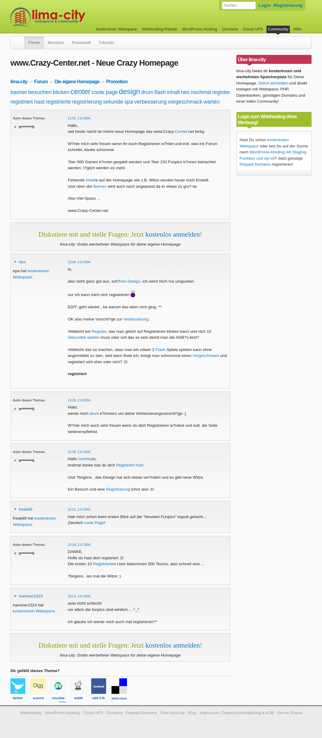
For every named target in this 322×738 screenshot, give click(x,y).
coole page (105, 92)
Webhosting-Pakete (159, 29)
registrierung (87, 102)
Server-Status (289, 713)
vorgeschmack (185, 102)
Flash (160, 349)
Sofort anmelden (273, 83)
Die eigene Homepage (77, 81)
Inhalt (91, 180)
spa (128, 102)
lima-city (18, 81)
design (129, 91)
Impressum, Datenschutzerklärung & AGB (236, 713)
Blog (192, 713)
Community (278, 29)
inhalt (173, 92)
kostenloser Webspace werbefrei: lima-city (70, 17)
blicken (61, 92)
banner (18, 92)
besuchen (40, 92)
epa (22, 262)
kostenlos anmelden (172, 234)
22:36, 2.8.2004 (79, 544)
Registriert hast (129, 465)
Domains (230, 29)
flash (160, 92)
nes (185, 92)
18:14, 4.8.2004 (79, 596)
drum (147, 92)
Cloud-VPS (253, 29)
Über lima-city (172, 713)
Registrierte (103, 564)
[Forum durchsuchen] (239, 5)
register (221, 92)
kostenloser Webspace (116, 29)
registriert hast (27, 102)
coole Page (94, 522)
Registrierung (288, 5)
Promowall (81, 42)
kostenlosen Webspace (34, 611)
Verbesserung (135, 319)
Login (264, 5)
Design (134, 281)
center (81, 91)
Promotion (117, 81)
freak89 (25, 509)
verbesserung (150, 102)
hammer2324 (31, 596)
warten (212, 102)
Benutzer (56, 42)
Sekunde (76, 337)
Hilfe (297, 29)
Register (99, 331)
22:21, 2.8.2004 (79, 509)
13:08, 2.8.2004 (79, 262)
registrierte (58, 102)
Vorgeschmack (206, 355)
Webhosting (30, 713)
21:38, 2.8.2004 (79, 452)
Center (181, 131)
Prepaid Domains (255, 164)
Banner (99, 186)
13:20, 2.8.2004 (79, 400)
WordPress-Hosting (199, 29)
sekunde (113, 102)
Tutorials (106, 42)
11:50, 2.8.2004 (79, 118)
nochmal (201, 92)
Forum (34, 42)
